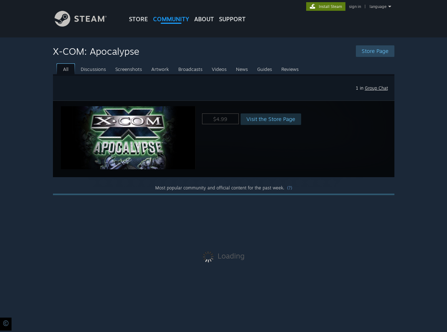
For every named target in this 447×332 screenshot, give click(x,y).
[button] (223, 138)
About (204, 19)
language (378, 6)
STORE (138, 19)
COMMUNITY (171, 19)
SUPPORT (232, 19)
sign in (355, 6)
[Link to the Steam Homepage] (86, 25)
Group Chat (376, 88)
